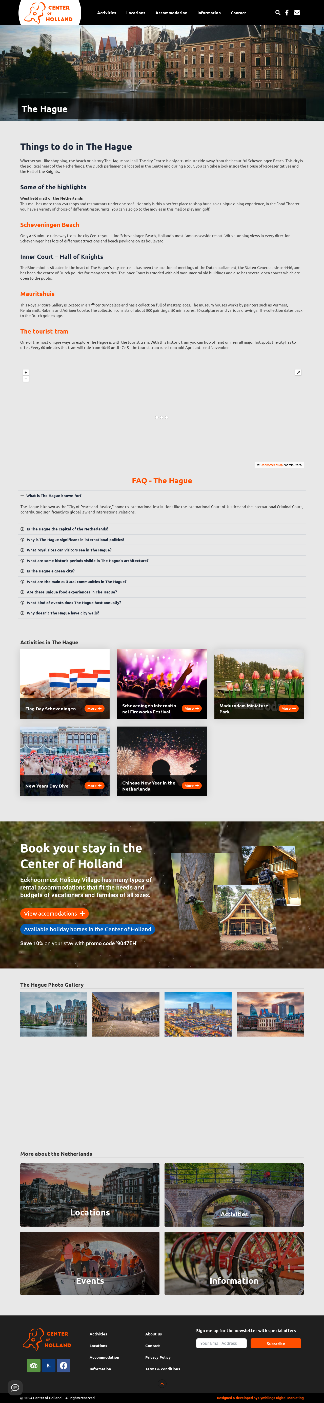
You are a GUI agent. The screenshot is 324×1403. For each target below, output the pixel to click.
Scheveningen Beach (49, 225)
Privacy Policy (158, 1357)
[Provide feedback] (15, 1387)
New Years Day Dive (47, 786)
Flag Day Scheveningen (50, 708)
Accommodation (171, 12)
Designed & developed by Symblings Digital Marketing (260, 1398)
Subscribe (276, 1343)
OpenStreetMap (271, 465)
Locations (135, 12)
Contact (238, 12)
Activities (106, 12)
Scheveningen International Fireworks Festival (149, 708)
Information (209, 12)
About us (153, 1333)
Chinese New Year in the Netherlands (148, 785)
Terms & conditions (162, 1368)
